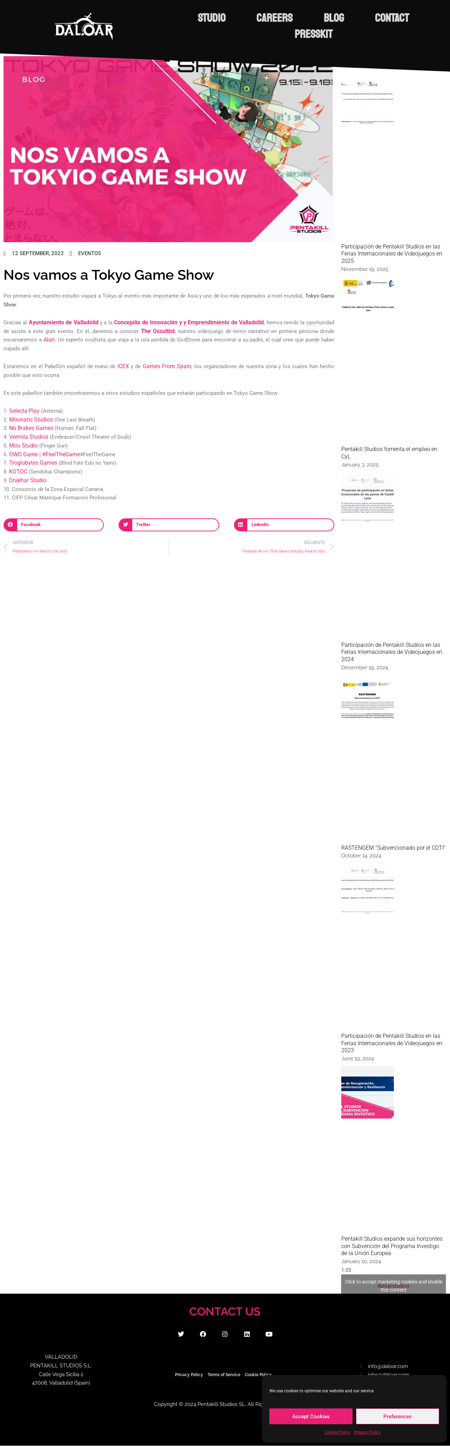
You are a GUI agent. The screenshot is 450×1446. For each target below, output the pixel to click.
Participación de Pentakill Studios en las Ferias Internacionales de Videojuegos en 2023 (391, 1043)
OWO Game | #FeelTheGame (42, 454)
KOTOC (17, 472)
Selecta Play (23, 411)
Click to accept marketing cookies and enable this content (393, 1286)
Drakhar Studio (26, 480)
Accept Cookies (311, 1416)
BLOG (379, 18)
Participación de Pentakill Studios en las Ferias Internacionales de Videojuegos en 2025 (391, 254)
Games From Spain (167, 366)
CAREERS (306, 18)
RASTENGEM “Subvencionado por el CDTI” (393, 847)
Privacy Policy (367, 1432)
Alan (48, 340)
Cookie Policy (337, 1432)
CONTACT (272, 34)
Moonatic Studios (30, 420)
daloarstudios (393, 1286)
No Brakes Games (30, 428)
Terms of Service (224, 1374)
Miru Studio (22, 446)
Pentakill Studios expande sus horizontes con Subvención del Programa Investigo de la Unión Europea (392, 1246)
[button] (54, 524)
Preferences (397, 1416)
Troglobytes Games (32, 463)
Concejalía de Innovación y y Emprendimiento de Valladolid (184, 322)
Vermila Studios (28, 437)
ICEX (124, 366)
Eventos (89, 253)
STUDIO (228, 18)
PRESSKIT (356, 34)
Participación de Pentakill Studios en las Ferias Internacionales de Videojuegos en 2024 (391, 652)
